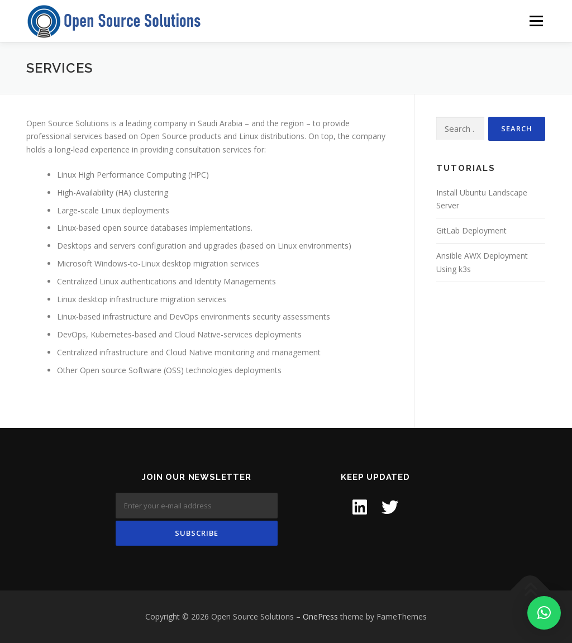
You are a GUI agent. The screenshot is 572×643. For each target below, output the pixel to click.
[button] (544, 613)
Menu (536, 21)
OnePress (320, 616)
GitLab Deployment (471, 230)
